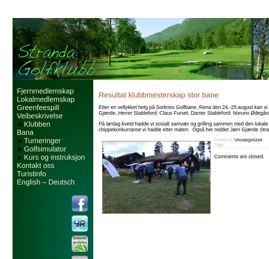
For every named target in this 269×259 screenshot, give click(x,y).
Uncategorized (248, 139)
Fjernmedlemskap (45, 91)
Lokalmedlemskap (46, 99)
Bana (25, 132)
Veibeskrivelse (40, 116)
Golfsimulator (45, 149)
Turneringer (42, 141)
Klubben (37, 124)
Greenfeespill (38, 108)
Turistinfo (31, 174)
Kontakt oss (36, 165)
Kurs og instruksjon (54, 157)
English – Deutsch (46, 182)
